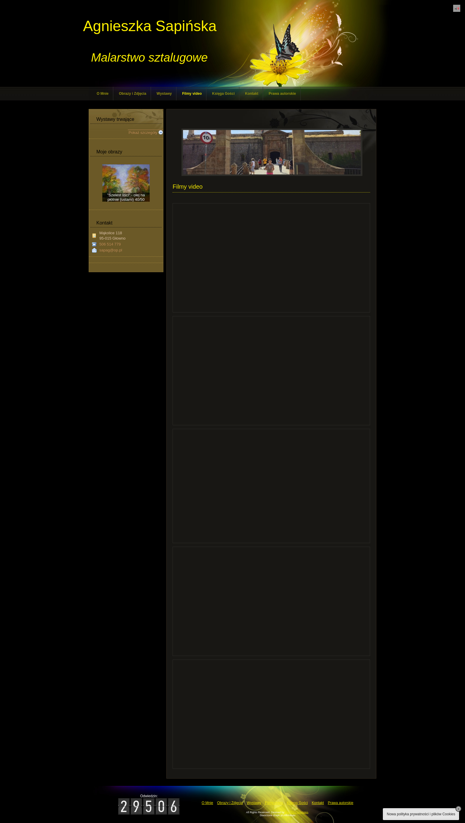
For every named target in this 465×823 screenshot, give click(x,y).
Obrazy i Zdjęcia (132, 94)
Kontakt (251, 94)
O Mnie (103, 94)
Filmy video (192, 94)
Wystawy (164, 94)
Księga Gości (223, 94)
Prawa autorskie (282, 94)
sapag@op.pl (110, 250)
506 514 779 (110, 244)
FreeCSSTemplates (296, 812)
